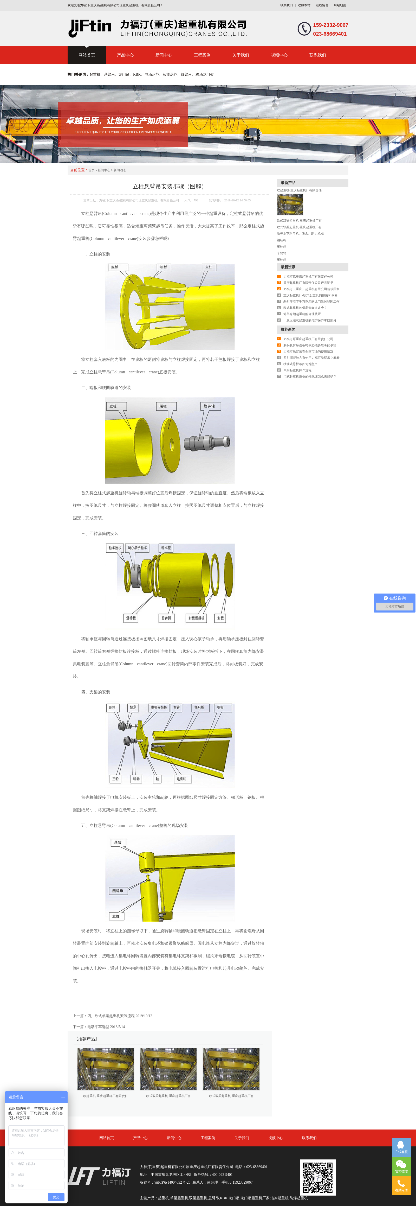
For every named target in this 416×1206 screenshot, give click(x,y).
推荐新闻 (288, 329)
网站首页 (87, 55)
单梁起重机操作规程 (297, 370)
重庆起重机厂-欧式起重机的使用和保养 (310, 295)
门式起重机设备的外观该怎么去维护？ (309, 376)
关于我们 (240, 55)
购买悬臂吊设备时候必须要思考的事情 (309, 345)
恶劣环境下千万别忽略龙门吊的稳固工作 (311, 301)
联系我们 (286, 5)
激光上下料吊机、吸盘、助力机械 (300, 233)
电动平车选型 (98, 1027)
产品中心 (125, 55)
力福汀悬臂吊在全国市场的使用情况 (308, 351)
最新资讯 (288, 267)
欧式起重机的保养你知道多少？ (305, 308)
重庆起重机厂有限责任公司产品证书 (308, 283)
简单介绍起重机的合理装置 (302, 314)
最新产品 (288, 183)
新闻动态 (120, 170)
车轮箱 (281, 246)
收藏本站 (304, 5)
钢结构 (281, 240)
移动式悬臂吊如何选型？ (300, 364)
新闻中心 (163, 55)
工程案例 (202, 55)
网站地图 (340, 5)
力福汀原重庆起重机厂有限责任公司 (308, 276)
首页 (91, 170)
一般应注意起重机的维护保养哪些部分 (309, 320)
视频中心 (279, 55)
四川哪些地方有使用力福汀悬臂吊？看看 (311, 358)
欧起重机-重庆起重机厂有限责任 (105, 1096)
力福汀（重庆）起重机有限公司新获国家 (311, 289)
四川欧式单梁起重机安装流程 (111, 1016)
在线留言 (322, 5)
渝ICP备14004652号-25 (172, 1182)
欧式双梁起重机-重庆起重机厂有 (168, 1096)
